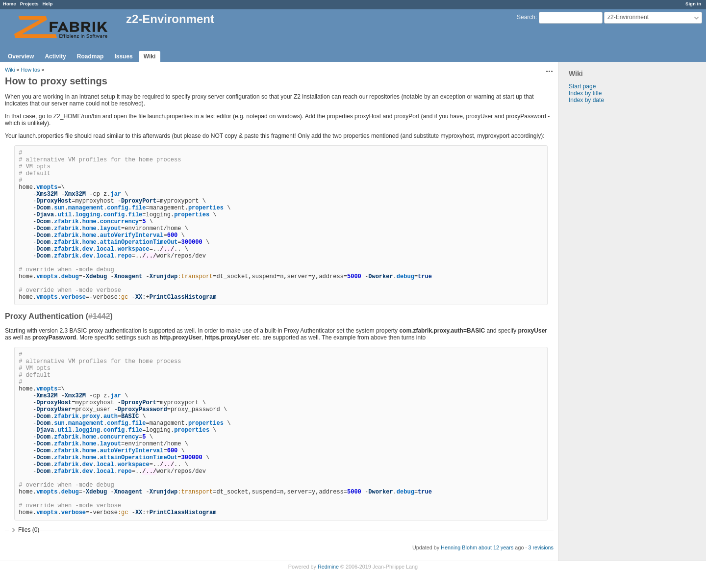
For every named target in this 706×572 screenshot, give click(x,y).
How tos (30, 70)
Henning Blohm (459, 547)
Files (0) (28, 529)
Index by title (585, 93)
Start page (582, 86)
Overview (21, 56)
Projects (29, 3)
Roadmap (90, 56)
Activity (55, 56)
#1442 (99, 316)
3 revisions (541, 547)
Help (48, 3)
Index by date (586, 100)
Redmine (328, 567)
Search (526, 17)
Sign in (693, 3)
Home (9, 3)
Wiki (150, 56)
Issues (123, 56)
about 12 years (496, 547)
